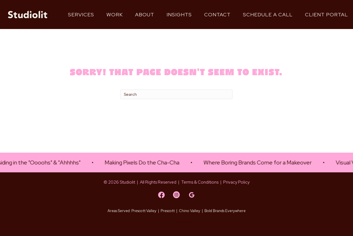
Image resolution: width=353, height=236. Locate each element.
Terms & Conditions (199, 182)
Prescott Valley (143, 210)
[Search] (176, 94)
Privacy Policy (236, 182)
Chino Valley (189, 210)
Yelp (168, 221)
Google (203, 221)
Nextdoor (184, 221)
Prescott (168, 210)
